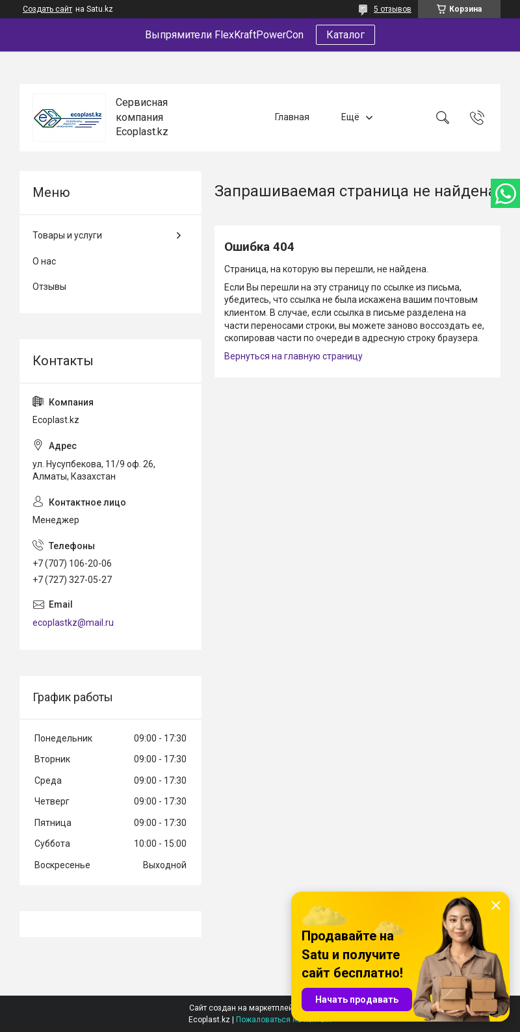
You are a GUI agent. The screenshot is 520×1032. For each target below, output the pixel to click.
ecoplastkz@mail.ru (73, 622)
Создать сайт (47, 9)
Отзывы (49, 286)
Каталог (345, 35)
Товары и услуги (67, 235)
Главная (292, 117)
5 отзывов (392, 9)
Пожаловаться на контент (284, 1019)
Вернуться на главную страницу (293, 356)
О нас (44, 261)
